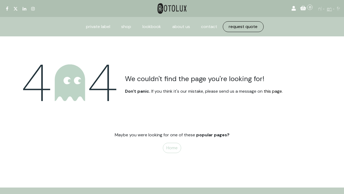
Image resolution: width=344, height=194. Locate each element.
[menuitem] (98, 26)
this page (273, 91)
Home (172, 148)
